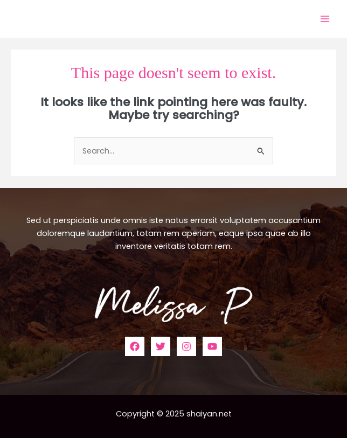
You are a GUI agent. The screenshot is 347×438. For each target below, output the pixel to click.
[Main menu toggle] (325, 19)
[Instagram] (186, 346)
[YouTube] (212, 346)
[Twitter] (160, 346)
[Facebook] (134, 346)
